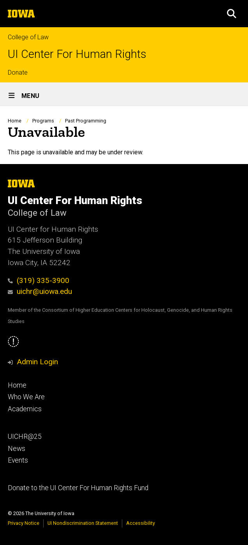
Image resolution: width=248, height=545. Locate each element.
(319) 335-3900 (38, 280)
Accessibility (140, 523)
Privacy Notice (23, 523)
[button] (231, 13)
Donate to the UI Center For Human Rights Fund (78, 488)
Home (14, 121)
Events (18, 460)
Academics (25, 409)
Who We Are (26, 397)
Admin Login (37, 361)
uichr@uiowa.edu (40, 291)
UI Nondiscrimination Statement (82, 523)
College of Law (28, 37)
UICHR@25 (25, 436)
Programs (43, 121)
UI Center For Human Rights (77, 54)
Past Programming (85, 121)
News (16, 448)
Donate (18, 72)
